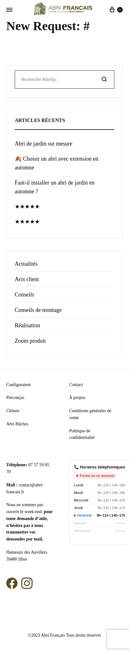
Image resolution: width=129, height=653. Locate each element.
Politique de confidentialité (82, 434)
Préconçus (15, 397)
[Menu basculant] (9, 10)
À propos (77, 397)
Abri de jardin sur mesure (43, 144)
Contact (76, 384)
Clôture (12, 410)
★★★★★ (27, 206)
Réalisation (27, 325)
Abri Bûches (17, 424)
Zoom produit (30, 341)
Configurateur (18, 384)
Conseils (24, 294)
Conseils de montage (38, 310)
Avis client (27, 279)
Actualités (26, 264)
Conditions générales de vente (90, 414)
